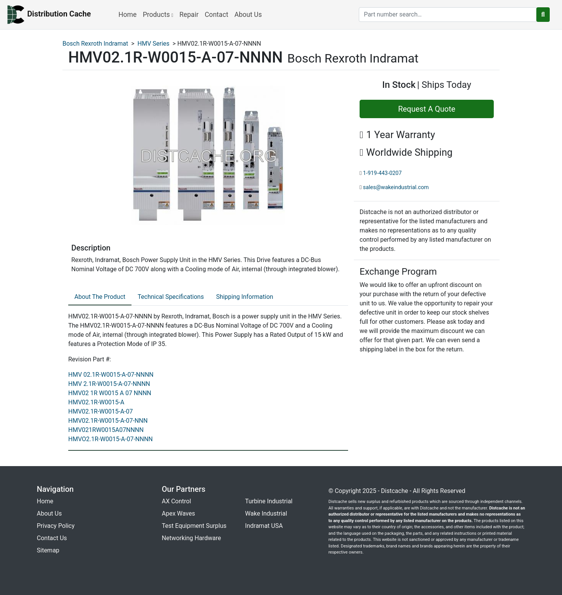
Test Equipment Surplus (194, 525)
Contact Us (52, 538)
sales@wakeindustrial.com (396, 187)
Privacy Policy (56, 525)
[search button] (543, 14)
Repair (189, 14)
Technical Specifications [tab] (171, 296)
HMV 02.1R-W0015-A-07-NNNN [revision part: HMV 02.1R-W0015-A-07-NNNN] (111, 374)
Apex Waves (178, 513)
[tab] (99, 297)
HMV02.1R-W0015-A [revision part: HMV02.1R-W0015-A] (96, 402)
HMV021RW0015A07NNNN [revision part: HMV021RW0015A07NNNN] (106, 429)
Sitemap (48, 550)
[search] (448, 14)
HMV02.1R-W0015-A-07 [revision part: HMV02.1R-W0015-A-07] (100, 411)
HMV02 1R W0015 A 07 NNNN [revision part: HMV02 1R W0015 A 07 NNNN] (109, 393)
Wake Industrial (266, 513)
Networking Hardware (191, 538)
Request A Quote (426, 109)
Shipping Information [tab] (244, 296)
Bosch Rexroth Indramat (95, 43)
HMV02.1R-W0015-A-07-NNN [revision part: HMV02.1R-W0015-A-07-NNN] (108, 420)
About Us (248, 14)
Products (158, 14)
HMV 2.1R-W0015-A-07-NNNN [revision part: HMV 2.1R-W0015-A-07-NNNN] (109, 383)
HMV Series (154, 43)
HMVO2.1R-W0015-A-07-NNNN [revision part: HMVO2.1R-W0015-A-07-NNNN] (110, 439)
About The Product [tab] (99, 296)
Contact (216, 14)
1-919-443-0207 (382, 173)
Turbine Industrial (269, 501)
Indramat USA (264, 525)
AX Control (176, 501)
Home (127, 14)
